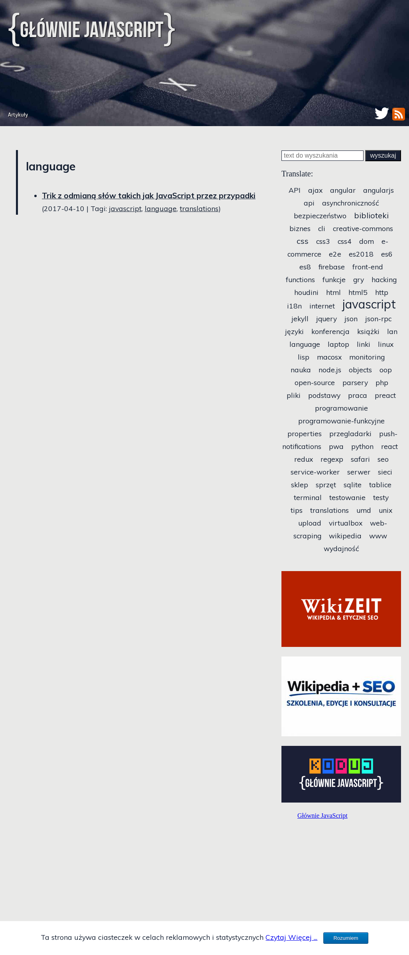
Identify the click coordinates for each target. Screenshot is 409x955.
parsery (355, 382)
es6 (387, 253)
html (333, 292)
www (378, 535)
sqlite (353, 484)
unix (385, 510)
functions (300, 279)
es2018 (361, 253)
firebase (332, 266)
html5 (358, 292)
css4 (345, 241)
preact (385, 395)
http (381, 292)
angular (343, 190)
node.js (330, 369)
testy (381, 497)
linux (385, 344)
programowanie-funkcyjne (341, 420)
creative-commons (363, 228)
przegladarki (350, 433)
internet (322, 305)
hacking (384, 279)
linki (363, 344)
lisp (303, 356)
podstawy (324, 395)
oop (386, 369)
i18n (294, 305)
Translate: (297, 173)
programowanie (341, 407)
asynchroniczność (350, 202)
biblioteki (371, 215)
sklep (299, 484)
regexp (332, 459)
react (389, 446)
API (295, 190)
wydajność (341, 548)
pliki (294, 395)
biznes (300, 228)
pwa (336, 446)
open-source (315, 382)
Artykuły (18, 114)
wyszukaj (383, 155)
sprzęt (326, 484)
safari (360, 459)
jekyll (300, 318)
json (351, 318)
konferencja (330, 331)
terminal (308, 497)
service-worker (315, 471)
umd (363, 510)
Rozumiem (345, 938)
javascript (125, 208)
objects (360, 369)
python (362, 446)
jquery (326, 318)
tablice (380, 484)
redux (303, 459)
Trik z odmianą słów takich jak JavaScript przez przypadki (149, 195)
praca (357, 395)
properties (304, 433)
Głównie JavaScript (91, 29)
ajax (315, 190)
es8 (305, 266)
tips (297, 510)
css (303, 241)
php (382, 382)
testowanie (347, 497)
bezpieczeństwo (320, 215)
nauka (301, 369)
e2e (335, 253)
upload (309, 522)
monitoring (367, 356)
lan (392, 331)
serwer (358, 471)
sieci (385, 471)
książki (368, 331)
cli (321, 228)
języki (294, 331)
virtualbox (345, 522)
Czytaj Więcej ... (291, 937)
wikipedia (345, 535)
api (309, 202)
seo (383, 459)
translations (199, 208)
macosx (329, 356)
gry (358, 279)
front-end (367, 266)
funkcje (334, 279)
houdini (306, 292)
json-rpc (378, 318)
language (161, 208)
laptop (338, 344)
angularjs (378, 190)
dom (366, 241)
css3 (323, 241)
